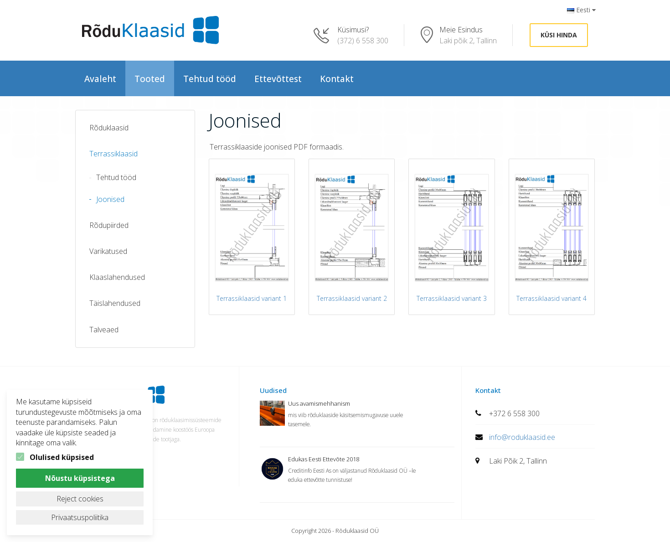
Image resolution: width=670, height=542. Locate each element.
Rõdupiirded (109, 225)
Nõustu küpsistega (80, 478)
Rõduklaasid (109, 128)
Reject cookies (80, 499)
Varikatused (108, 251)
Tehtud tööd (209, 79)
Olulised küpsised (62, 457)
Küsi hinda (559, 35)
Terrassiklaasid (113, 154)
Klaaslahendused (117, 277)
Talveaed (104, 330)
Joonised (110, 199)
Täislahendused (114, 303)
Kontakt (337, 79)
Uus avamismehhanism (319, 403)
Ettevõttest (278, 79)
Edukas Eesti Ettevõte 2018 (323, 459)
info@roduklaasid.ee (522, 437)
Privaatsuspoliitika (79, 517)
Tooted (149, 79)
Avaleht (100, 79)
